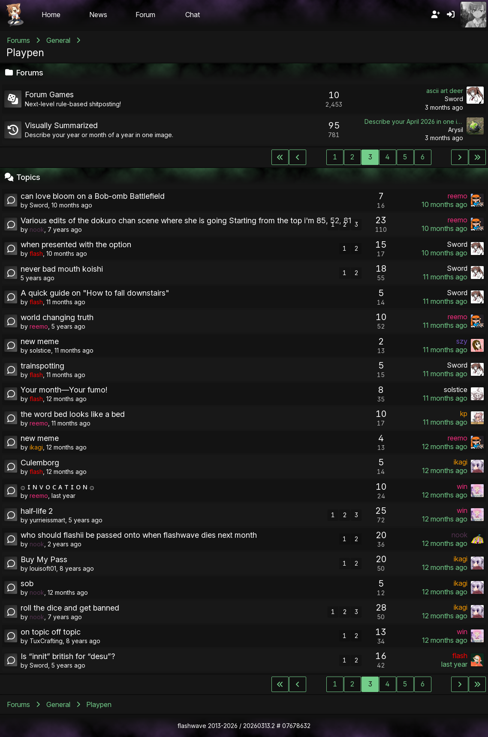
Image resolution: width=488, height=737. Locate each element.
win (462, 486)
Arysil (455, 129)
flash (36, 253)
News (98, 14)
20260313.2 (259, 725)
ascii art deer (444, 90)
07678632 (296, 725)
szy (461, 341)
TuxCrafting (46, 640)
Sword (454, 98)
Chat (192, 14)
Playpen (25, 52)
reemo (457, 196)
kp (463, 413)
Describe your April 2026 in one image (413, 121)
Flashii (14, 14)
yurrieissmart (47, 520)
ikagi (36, 447)
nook (37, 229)
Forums (18, 40)
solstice (40, 350)
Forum (145, 14)
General (58, 40)
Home (51, 14)
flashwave (192, 725)
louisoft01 (43, 568)
